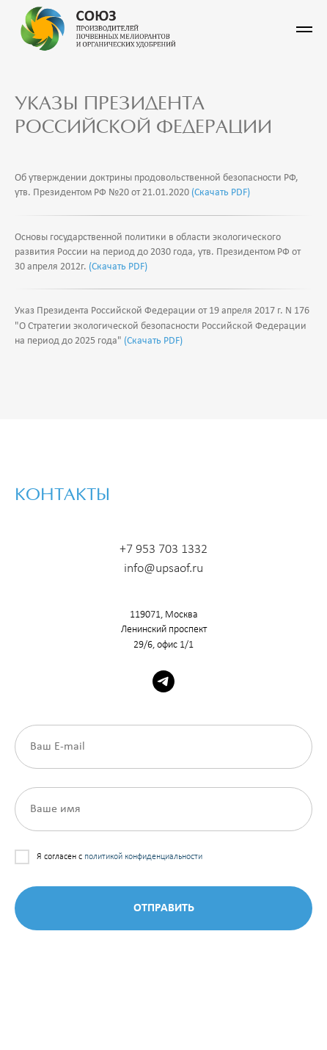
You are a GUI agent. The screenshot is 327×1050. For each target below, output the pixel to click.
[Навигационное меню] (304, 29)
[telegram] (163, 681)
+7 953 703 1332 (163, 550)
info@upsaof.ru (163, 569)
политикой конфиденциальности (143, 856)
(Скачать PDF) (220, 192)
